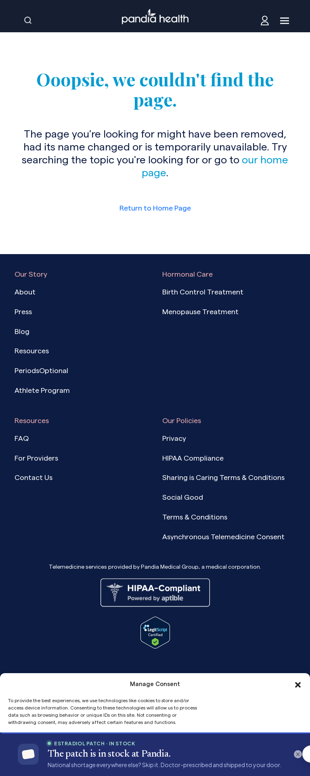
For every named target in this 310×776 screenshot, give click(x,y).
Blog (22, 331)
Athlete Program (42, 390)
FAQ (22, 438)
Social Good (182, 497)
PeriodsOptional (41, 370)
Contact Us (33, 477)
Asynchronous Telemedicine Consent (223, 536)
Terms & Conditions (194, 517)
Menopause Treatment (200, 311)
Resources (32, 351)
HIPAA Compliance (193, 458)
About (25, 292)
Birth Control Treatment (202, 292)
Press (23, 311)
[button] (298, 684)
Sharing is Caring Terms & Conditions (223, 477)
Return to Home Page (155, 208)
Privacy (174, 438)
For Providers (36, 458)
